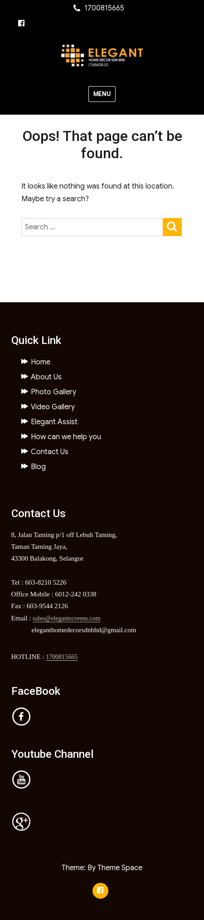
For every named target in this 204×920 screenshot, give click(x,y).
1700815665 (62, 657)
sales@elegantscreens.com (66, 618)
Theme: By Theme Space (102, 867)
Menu (102, 94)
